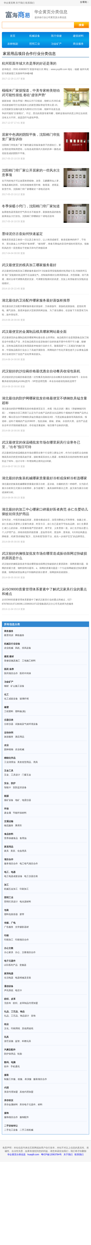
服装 (6, 1075)
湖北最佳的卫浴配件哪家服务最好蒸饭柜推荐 (36, 300)
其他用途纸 (27, 1028)
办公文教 (8, 948)
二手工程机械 (26, 1130)
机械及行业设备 (12, 643)
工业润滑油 (10, 762)
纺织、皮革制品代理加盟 (25, 1003)
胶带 (22, 914)
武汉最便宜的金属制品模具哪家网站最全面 (34, 332)
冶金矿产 (56, 43)
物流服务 (8, 825)
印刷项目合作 (22, 939)
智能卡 (7, 787)
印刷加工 (24, 889)
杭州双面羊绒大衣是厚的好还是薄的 (29, 63)
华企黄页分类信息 (16, 1154)
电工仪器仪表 (31, 876)
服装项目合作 (40, 1079)
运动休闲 (8, 732)
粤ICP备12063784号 (51, 1154)
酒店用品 (19, 736)
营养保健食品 (11, 838)
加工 (6, 884)
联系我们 (29, 3)
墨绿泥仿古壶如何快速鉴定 (22, 234)
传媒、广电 (10, 922)
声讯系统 (8, 990)
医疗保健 (56, 35)
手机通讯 (15, 1066)
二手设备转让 (11, 1125)
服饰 (6, 1113)
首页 (12, 35)
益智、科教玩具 (23, 1041)
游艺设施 (8, 1041)
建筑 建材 (9, 656)
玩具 (6, 1037)
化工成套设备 (11, 698)
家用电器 (8, 973)
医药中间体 (25, 673)
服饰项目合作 (11, 1117)
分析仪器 (8, 724)
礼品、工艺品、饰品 (14, 1011)
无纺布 (7, 1003)
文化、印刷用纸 (12, 1028)
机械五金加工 (11, 889)
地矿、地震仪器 (23, 800)
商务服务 (8, 631)
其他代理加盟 (26, 1092)
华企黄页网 (9, 3)
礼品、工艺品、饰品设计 (16, 1015)
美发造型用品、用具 (27, 762)
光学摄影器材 (22, 927)
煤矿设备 (8, 800)
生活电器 (8, 977)
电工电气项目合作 (29, 863)
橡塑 (6, 707)
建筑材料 (78, 35)
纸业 (6, 1024)
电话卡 (18, 990)
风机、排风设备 (23, 648)
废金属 (7, 813)
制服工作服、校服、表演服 (17, 1079)
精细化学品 (10, 758)
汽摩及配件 (10, 1049)
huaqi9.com (33, 1154)
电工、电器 (10, 872)
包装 (6, 910)
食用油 (23, 838)
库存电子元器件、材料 (31, 1104)
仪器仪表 (8, 720)
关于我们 (20, 3)
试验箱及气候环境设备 (26, 724)
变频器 (22, 965)
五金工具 (8, 770)
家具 (6, 851)
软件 (6, 1066)
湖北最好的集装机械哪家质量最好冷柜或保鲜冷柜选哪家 (44, 478)
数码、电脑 (10, 1062)
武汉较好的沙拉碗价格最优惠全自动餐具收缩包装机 (41, 371)
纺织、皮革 (10, 999)
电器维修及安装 (23, 977)
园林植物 (8, 749)
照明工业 (34, 43)
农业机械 (8, 648)
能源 (6, 796)
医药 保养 (9, 669)
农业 (6, 745)
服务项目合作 (11, 863)
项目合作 (8, 859)
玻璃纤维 (24, 698)
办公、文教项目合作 (25, 952)
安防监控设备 (19, 787)
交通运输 (8, 821)
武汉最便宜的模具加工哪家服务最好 (29, 265)
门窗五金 (26, 774)
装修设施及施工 (12, 660)
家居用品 (8, 846)
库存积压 (8, 1100)
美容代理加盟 (11, 1092)
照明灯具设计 (11, 901)
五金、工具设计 (12, 774)
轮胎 (19, 1053)
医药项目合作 (11, 673)
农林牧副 (12, 43)
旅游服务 (8, 736)
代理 (6, 1087)
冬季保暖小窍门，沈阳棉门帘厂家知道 (31, 206)
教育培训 (8, 635)
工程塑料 (8, 711)
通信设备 (8, 986)
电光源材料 (25, 901)
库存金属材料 (11, 1104)
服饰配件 (24, 1117)
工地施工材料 (29, 660)
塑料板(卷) (20, 711)
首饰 (33, 1015)
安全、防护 (10, 783)
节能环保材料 (19, 813)
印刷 (6, 935)
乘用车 (18, 825)
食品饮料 (8, 834)
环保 (6, 808)
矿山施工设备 (17, 686)
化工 (6, 694)
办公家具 (8, 952)
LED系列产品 (11, 965)
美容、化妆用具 (18, 851)
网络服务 (19, 635)
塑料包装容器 (11, 914)
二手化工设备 (11, 1130)
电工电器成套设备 (13, 876)
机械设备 (34, 35)
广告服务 (8, 927)
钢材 (6, 686)
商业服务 (78, 43)
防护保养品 (10, 1053)
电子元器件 (10, 961)
